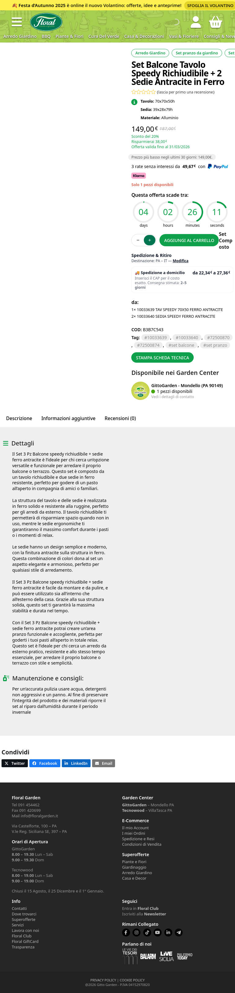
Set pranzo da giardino (197, 53)
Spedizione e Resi (138, 838)
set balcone (182, 345)
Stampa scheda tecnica (162, 358)
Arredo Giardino (20, 36)
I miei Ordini (133, 833)
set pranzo (216, 345)
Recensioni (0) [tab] (120, 418)
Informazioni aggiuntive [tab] (68, 418)
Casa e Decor (134, 878)
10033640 (188, 337)
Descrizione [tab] (19, 418)
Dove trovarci (24, 914)
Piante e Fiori (134, 861)
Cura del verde (103, 36)
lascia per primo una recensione (186, 92)
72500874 (149, 345)
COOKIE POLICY (132, 980)
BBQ (46, 36)
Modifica (180, 260)
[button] (17, 22)
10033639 (157, 337)
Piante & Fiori (69, 36)
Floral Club (22, 936)
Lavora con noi (25, 930)
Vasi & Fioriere (184, 36)
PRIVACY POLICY (103, 980)
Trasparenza (23, 947)
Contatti (19, 908)
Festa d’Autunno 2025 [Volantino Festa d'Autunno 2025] (42, 5)
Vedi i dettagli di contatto (172, 396)
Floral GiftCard (25, 941)
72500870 (219, 337)
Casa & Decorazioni (144, 36)
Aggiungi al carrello (189, 240)
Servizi (18, 925)
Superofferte (23, 919)
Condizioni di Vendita (142, 844)
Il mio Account (135, 827)
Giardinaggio (134, 867)
